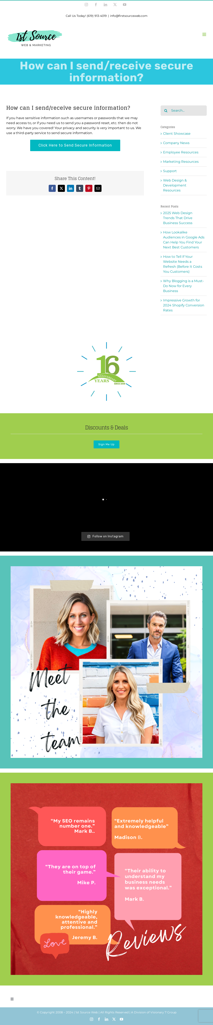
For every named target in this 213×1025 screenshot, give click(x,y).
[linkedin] (106, 1019)
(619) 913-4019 (97, 16)
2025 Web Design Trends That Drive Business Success (177, 218)
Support (170, 171)
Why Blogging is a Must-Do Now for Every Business (183, 286)
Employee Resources (180, 152)
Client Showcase (177, 134)
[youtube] (121, 1019)
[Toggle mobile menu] (204, 34)
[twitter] (114, 1019)
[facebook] (99, 1019)
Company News (176, 143)
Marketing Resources (181, 162)
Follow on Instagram (105, 536)
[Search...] (184, 110)
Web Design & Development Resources (175, 185)
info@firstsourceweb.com (128, 16)
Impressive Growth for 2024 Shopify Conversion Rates (183, 305)
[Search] (166, 110)
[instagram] (91, 1019)
